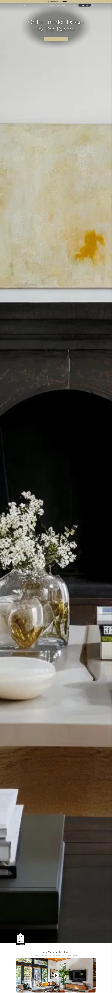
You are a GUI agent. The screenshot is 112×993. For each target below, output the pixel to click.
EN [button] (93, 5)
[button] (56, 975)
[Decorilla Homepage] (21, 5)
